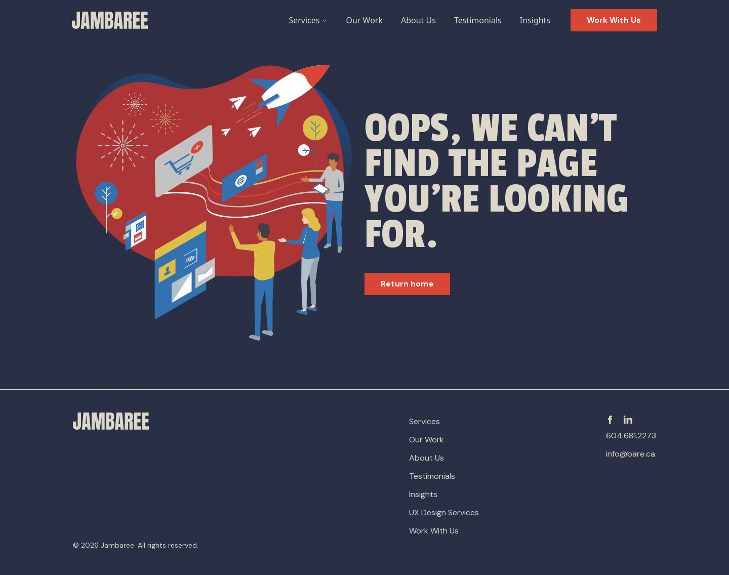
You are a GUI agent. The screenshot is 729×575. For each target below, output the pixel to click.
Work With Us (434, 530)
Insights (535, 20)
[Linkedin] (628, 420)
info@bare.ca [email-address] (630, 453)
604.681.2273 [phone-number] (631, 435)
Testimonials (478, 20)
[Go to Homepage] (110, 20)
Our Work (364, 20)
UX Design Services (444, 512)
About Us (418, 20)
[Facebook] (610, 420)
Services (308, 20)
